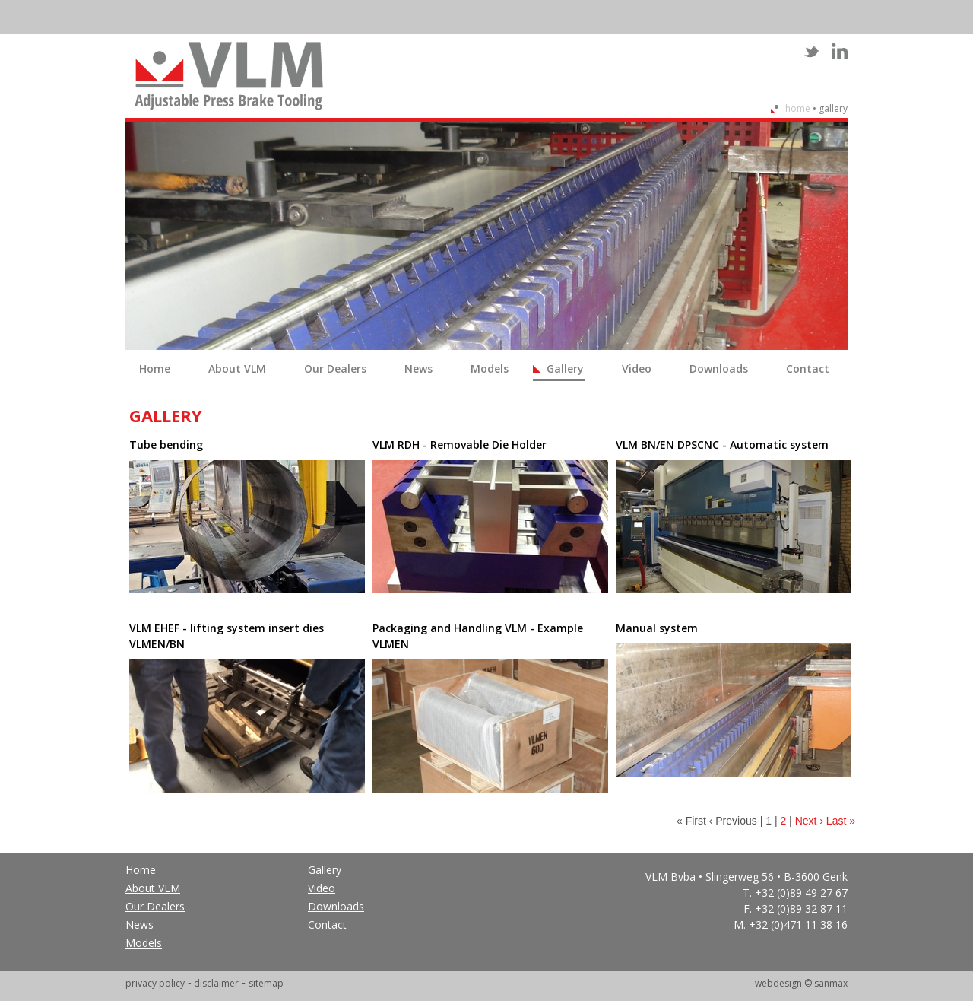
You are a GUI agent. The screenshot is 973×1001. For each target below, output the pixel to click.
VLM (229, 76)
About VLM (237, 368)
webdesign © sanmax (801, 983)
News (418, 368)
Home (797, 108)
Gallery (565, 368)
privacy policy (155, 983)
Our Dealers (335, 368)
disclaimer (216, 983)
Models (490, 368)
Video (636, 368)
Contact (807, 368)
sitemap (266, 983)
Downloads (718, 368)
